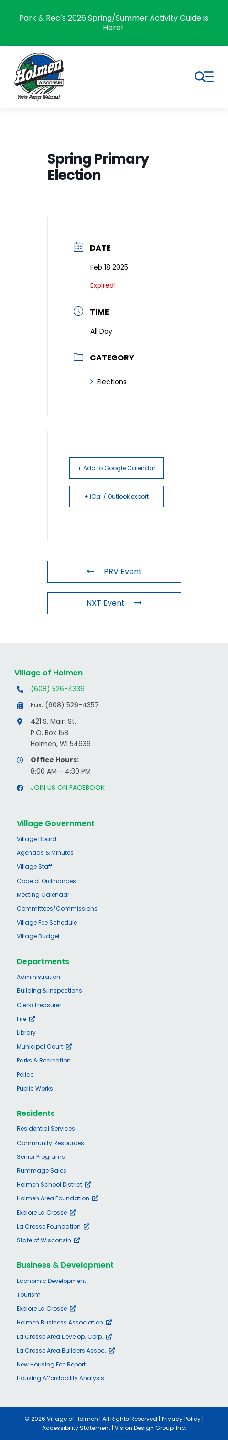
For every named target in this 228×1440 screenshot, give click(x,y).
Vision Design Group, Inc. (150, 1428)
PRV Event (114, 571)
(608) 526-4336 (58, 689)
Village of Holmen (48, 672)
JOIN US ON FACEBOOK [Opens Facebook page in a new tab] (68, 787)
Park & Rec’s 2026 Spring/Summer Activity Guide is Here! (113, 22)
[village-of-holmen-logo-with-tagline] (39, 56)
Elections (108, 382)
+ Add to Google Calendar (116, 468)
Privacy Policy (181, 1419)
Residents (36, 1113)
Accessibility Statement (76, 1428)
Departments (43, 961)
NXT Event (114, 603)
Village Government (56, 823)
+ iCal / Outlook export (116, 497)
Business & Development (65, 1265)
